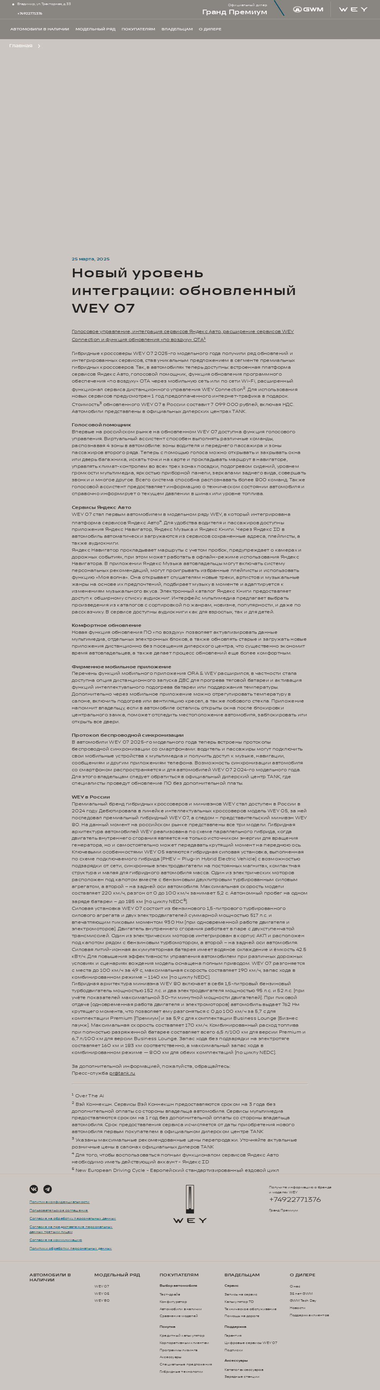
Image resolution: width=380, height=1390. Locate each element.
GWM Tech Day (303, 1301)
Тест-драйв (170, 1294)
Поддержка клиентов (309, 1315)
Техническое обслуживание (251, 1309)
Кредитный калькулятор (182, 1336)
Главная (20, 46)
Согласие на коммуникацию (56, 1240)
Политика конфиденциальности (60, 1202)
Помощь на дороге (242, 1316)
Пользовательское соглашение (59, 1210)
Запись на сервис (241, 1294)
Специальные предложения (186, 1364)
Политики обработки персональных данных (71, 1248)
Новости (298, 1308)
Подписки (234, 1350)
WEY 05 (101, 1294)
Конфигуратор (173, 1302)
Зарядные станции (242, 1377)
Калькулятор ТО (239, 1302)
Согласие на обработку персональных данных (73, 1218)
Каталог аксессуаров (244, 1370)
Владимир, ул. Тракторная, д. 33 (44, 4)
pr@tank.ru (122, 1073)
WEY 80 (101, 1301)
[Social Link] (34, 1189)
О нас (295, 1286)
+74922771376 (29, 14)
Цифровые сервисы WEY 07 (251, 1343)
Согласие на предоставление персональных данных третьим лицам (71, 1229)
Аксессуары (171, 1357)
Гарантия (233, 1336)
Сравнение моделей (179, 1316)
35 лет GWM (301, 1294)
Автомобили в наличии (50, 1277)
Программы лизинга (178, 1350)
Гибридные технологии (181, 1372)
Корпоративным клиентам (184, 1343)
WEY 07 (101, 1286)
